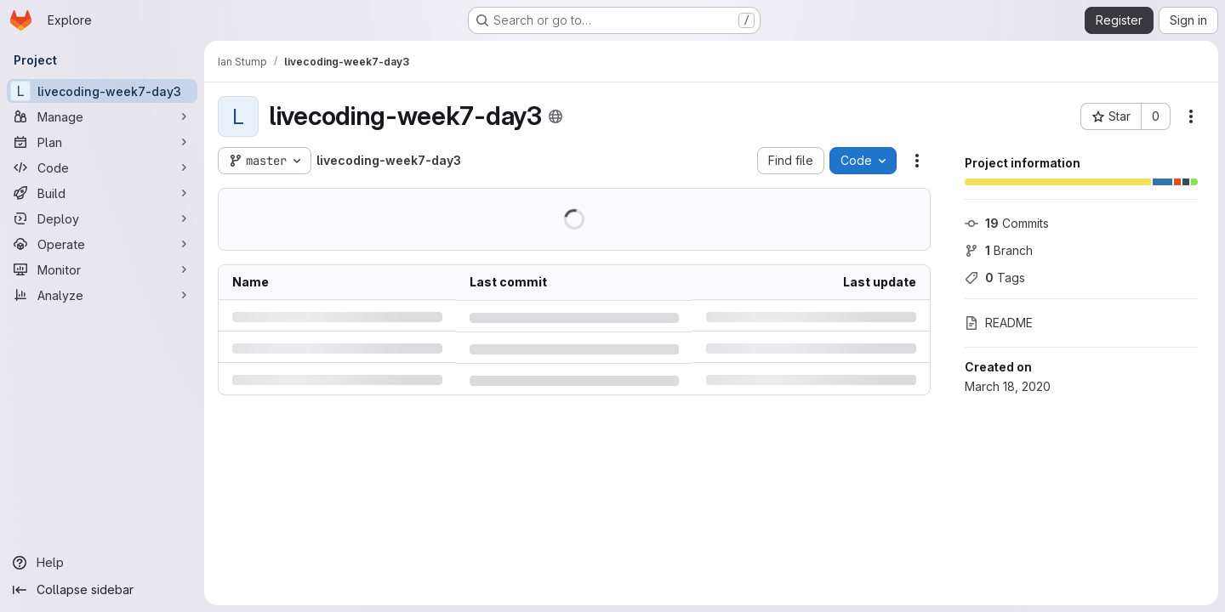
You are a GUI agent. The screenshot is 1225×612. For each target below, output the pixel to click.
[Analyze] (102, 295)
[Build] (102, 193)
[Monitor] (102, 269)
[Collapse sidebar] (102, 590)
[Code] (102, 167)
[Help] (102, 563)
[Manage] (102, 116)
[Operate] (102, 244)
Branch (999, 250)
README (999, 322)
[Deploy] (102, 218)
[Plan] (102, 142)
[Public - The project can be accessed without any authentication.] (555, 116)
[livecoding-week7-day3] (102, 91)
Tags (995, 277)
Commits (1007, 223)
